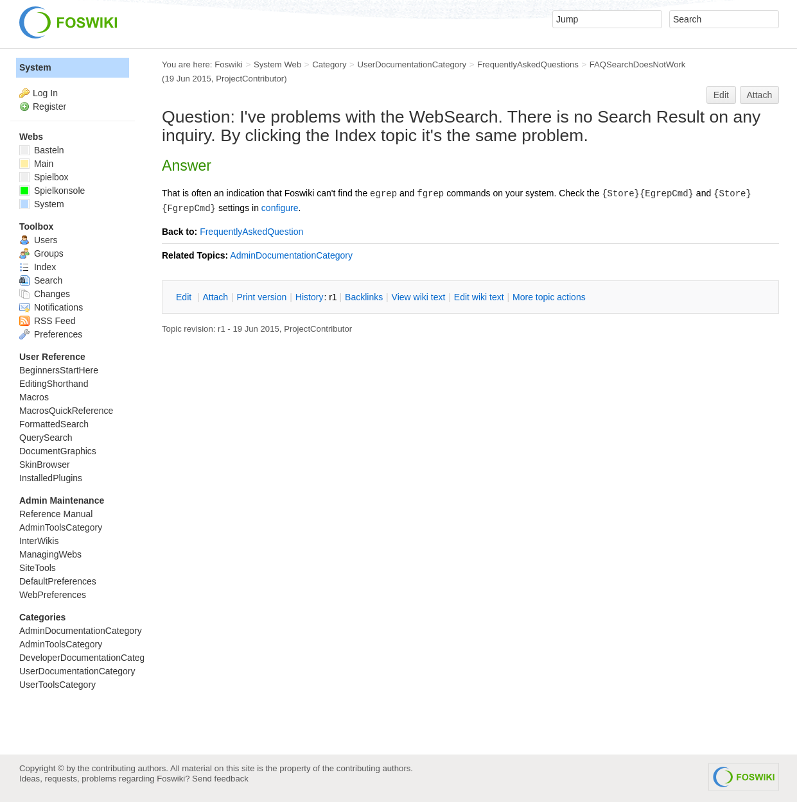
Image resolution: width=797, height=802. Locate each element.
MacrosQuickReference (66, 410)
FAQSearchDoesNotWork (638, 64)
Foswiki (229, 64)
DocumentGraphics (57, 451)
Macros (34, 397)
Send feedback (220, 778)
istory (309, 297)
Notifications (51, 307)
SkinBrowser (44, 464)
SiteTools (37, 568)
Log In (45, 93)
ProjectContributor (250, 78)
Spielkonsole (52, 190)
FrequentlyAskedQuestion (251, 231)
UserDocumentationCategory (411, 64)
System (35, 67)
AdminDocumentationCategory (291, 255)
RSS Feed (47, 321)
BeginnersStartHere (58, 370)
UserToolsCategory (57, 684)
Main (36, 163)
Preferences (50, 334)
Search (40, 280)
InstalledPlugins (50, 478)
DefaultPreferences (57, 581)
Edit (721, 95)
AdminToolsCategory (60, 527)
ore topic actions (549, 297)
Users (38, 240)
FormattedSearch (54, 424)
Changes (44, 294)
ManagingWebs (50, 554)
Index (37, 267)
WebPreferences (52, 595)
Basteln (41, 150)
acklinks (364, 297)
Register (49, 106)
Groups (41, 253)
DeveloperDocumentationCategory (88, 658)
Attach (760, 95)
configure (280, 208)
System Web (277, 64)
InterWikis (38, 541)
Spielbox (44, 177)
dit (185, 297)
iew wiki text (419, 297)
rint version (262, 297)
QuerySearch (45, 437)
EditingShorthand (53, 384)
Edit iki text (479, 297)
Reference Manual (55, 514)
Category (329, 64)
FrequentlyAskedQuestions (528, 64)
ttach (215, 297)
